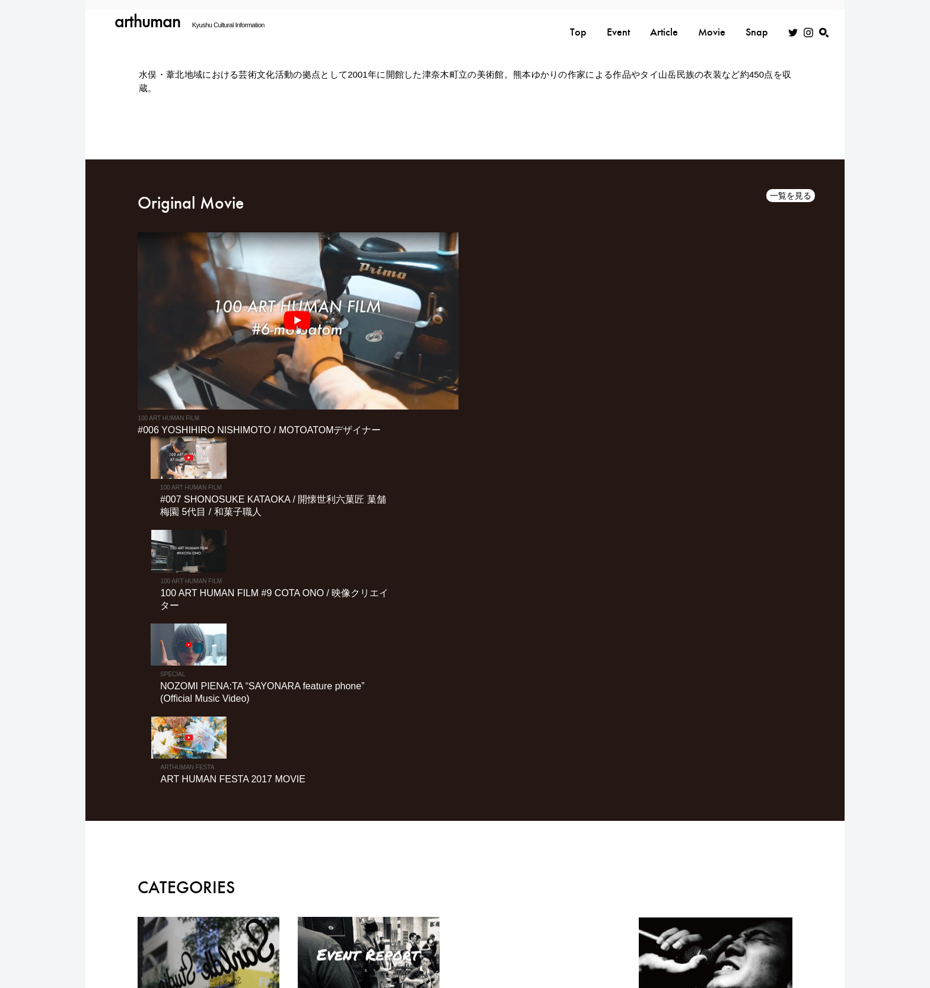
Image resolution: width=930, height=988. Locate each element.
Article (664, 22)
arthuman (148, 21)
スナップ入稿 (764, 923)
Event (618, 22)
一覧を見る (790, 196)
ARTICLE (658, 894)
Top (578, 22)
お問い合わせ (701, 923)
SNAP (714, 894)
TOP (551, 894)
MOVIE (768, 894)
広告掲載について (632, 923)
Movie (711, 22)
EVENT (600, 894)
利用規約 (570, 923)
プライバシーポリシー (500, 923)
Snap (757, 22)
